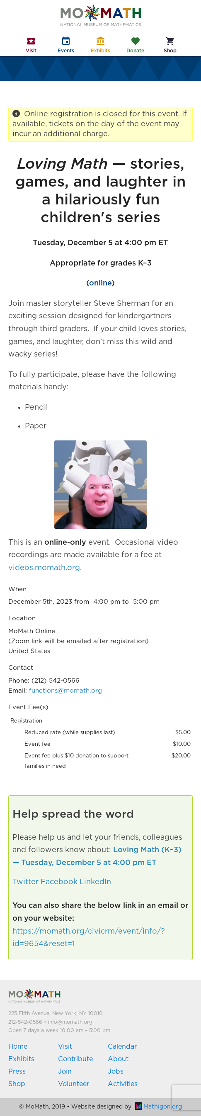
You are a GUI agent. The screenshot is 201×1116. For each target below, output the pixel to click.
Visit (65, 1046)
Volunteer (73, 1084)
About (118, 1059)
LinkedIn (95, 882)
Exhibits (21, 1059)
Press (17, 1071)
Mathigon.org (158, 1107)
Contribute (75, 1059)
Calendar (122, 1046)
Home (17, 1046)
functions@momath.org (65, 691)
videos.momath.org (44, 568)
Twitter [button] (25, 882)
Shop (16, 1084)
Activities (123, 1084)
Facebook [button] (59, 882)
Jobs (116, 1071)
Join (65, 1071)
